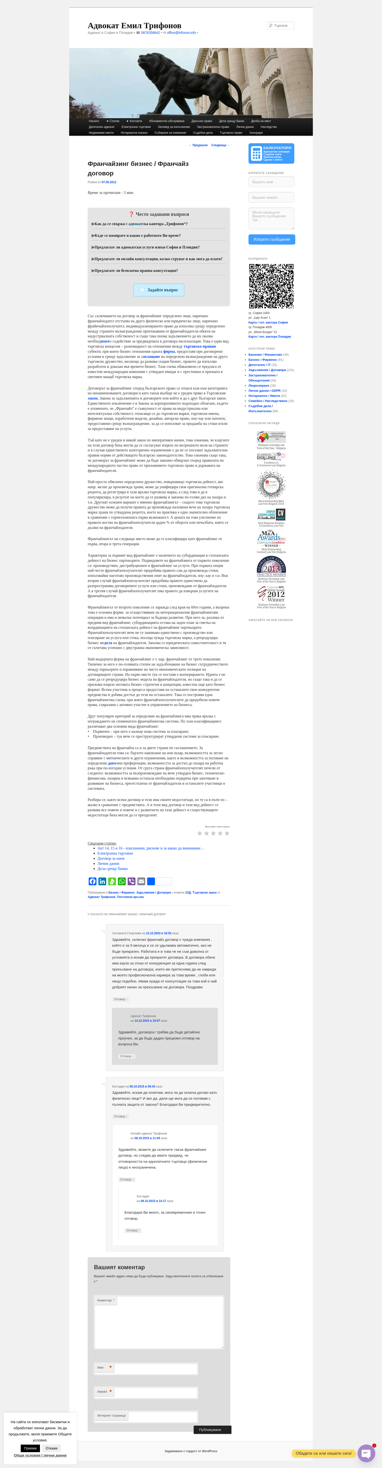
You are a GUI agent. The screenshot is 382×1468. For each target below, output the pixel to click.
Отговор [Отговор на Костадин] (120, 1116)
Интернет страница (111, 1415)
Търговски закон (204, 892)
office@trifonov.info (181, 33)
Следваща (220, 145)
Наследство (269, 127)
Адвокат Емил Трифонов (134, 25)
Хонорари (256, 132)
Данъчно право (201, 121)
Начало (94, 121)
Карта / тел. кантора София (268, 322)
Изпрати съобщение (272, 239)
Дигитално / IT (259, 365)
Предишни (198, 145)
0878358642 (150, 33)
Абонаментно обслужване (166, 121)
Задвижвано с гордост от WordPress (191, 1451)
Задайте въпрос (163, 289)
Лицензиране (258, 385)
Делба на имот (261, 121)
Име (104, 1367)
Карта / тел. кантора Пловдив (269, 336)
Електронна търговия (136, 127)
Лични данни (245, 127)
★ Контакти (134, 121)
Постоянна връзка (130, 897)
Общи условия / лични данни (40, 1455)
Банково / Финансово (265, 354)
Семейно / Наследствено (267, 401)
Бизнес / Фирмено (121, 892)
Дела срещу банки (231, 121)
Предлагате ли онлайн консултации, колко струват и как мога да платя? (159, 259)
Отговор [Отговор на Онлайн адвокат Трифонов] (127, 1179)
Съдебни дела (203, 132)
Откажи (51, 1448)
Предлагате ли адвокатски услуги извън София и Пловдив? (147, 247)
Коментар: (106, 1300)
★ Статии (112, 121)
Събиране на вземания (170, 132)
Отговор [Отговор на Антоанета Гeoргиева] (120, 999)
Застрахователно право (213, 127)
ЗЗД (188, 892)
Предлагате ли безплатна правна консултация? (136, 270)
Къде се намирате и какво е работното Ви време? (138, 235)
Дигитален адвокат (102, 127)
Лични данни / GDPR (264, 390)
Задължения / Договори (153, 892)
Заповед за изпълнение (174, 127)
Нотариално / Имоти (264, 396)
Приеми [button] (30, 1448)
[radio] (199, 834)
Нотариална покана (134, 132)
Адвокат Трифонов (101, 897)
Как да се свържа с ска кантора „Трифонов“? (141, 224)
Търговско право (231, 132)
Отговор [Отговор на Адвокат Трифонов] (127, 1056)
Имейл (104, 1391)
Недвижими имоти (101, 132)
